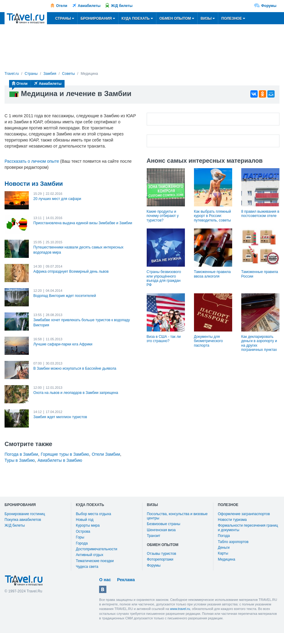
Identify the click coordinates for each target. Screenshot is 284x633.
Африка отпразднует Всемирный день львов (71, 271)
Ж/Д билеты (121, 6)
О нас (105, 579)
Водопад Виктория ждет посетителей (64, 296)
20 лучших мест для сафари (57, 199)
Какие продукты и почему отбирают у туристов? (163, 215)
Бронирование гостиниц (25, 514)
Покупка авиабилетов (23, 520)
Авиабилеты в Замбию (60, 460)
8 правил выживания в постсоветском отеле (260, 213)
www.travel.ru (180, 609)
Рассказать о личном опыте (32, 161)
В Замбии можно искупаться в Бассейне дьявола (74, 368)
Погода (224, 536)
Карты (223, 553)
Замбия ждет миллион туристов (60, 417)
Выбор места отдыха (93, 514)
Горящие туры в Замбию (65, 454)
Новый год (84, 520)
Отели (61, 6)
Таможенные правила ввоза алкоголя (212, 274)
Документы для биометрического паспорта (208, 341)
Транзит (153, 536)
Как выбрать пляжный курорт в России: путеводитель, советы (212, 215)
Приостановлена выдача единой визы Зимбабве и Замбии (82, 223)
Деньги (224, 547)
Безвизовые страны (163, 524)
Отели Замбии (106, 454)
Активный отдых (89, 555)
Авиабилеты (89, 6)
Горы (80, 537)
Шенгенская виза (161, 530)
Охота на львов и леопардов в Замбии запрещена (75, 393)
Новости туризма (232, 520)
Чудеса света (87, 567)
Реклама (126, 579)
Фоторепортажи (160, 559)
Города (82, 543)
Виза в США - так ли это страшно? (164, 339)
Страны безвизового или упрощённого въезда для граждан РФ (164, 278)
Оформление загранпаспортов (244, 514)
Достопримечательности (96, 549)
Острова (83, 531)
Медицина (226, 559)
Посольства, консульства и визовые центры (177, 516)
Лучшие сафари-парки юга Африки (62, 344)
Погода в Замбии (21, 454)
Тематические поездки (95, 561)
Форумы (268, 6)
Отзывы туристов (161, 553)
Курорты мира (87, 525)
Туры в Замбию (20, 460)
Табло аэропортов (233, 542)
